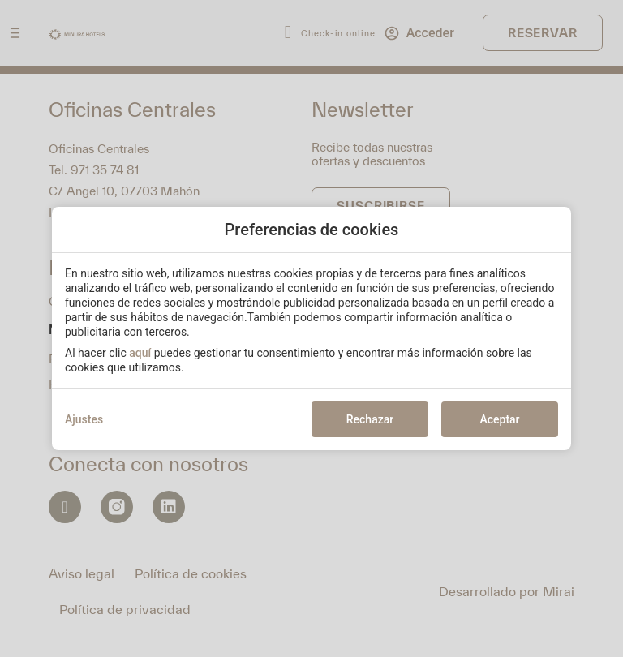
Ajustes (84, 419)
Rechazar (369, 419)
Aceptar (499, 419)
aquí (140, 352)
